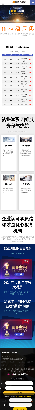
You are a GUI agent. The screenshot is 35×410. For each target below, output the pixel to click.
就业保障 (30, 363)
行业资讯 (13, 366)
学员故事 (4, 366)
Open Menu (32, 2)
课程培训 (4, 363)
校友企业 (22, 363)
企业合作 (13, 363)
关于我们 (22, 366)
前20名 (10, 374)
